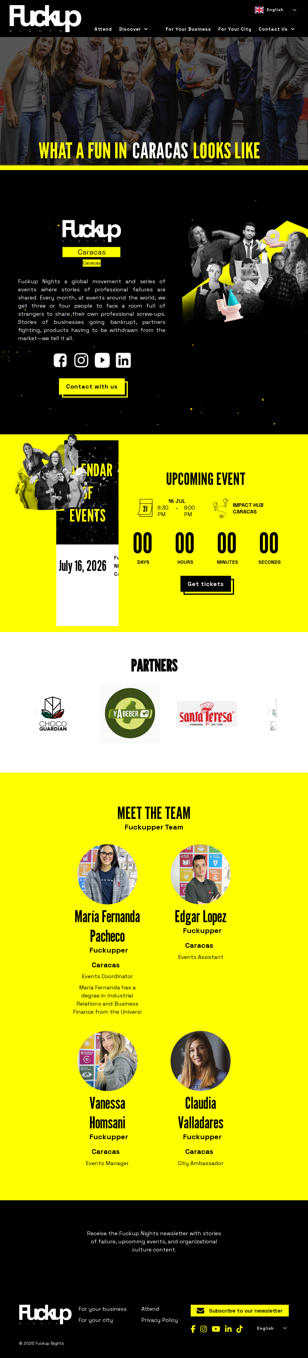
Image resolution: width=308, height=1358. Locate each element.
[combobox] (275, 10)
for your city (234, 29)
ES (267, 19)
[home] (45, 18)
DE (278, 19)
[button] (134, 29)
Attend (103, 29)
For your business (188, 29)
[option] (267, 19)
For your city (96, 1319)
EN (257, 19)
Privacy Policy (159, 1319)
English (269, 10)
